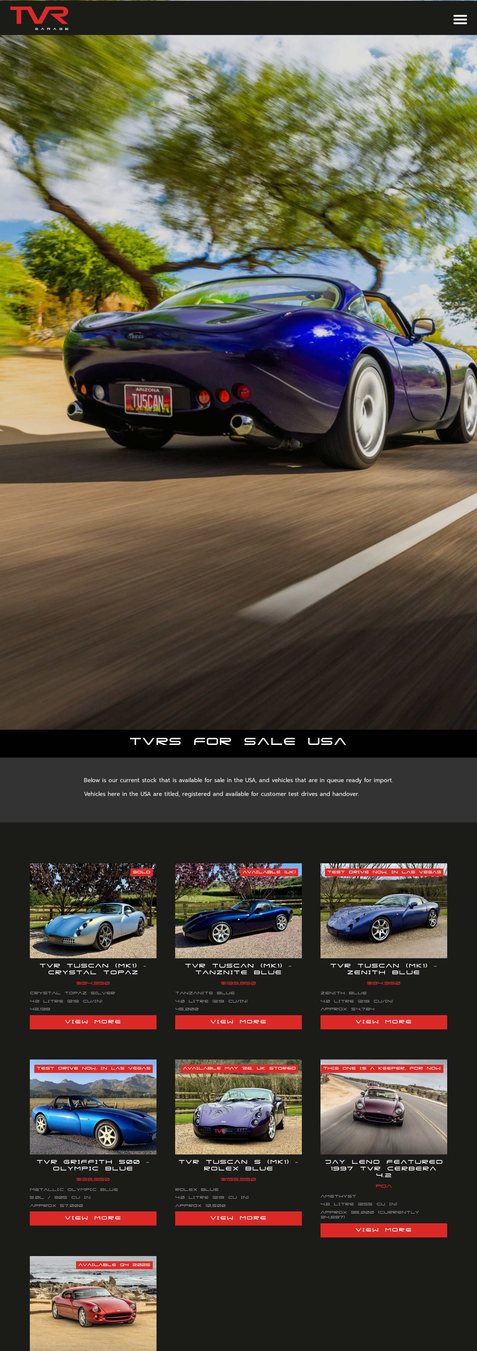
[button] (460, 19)
